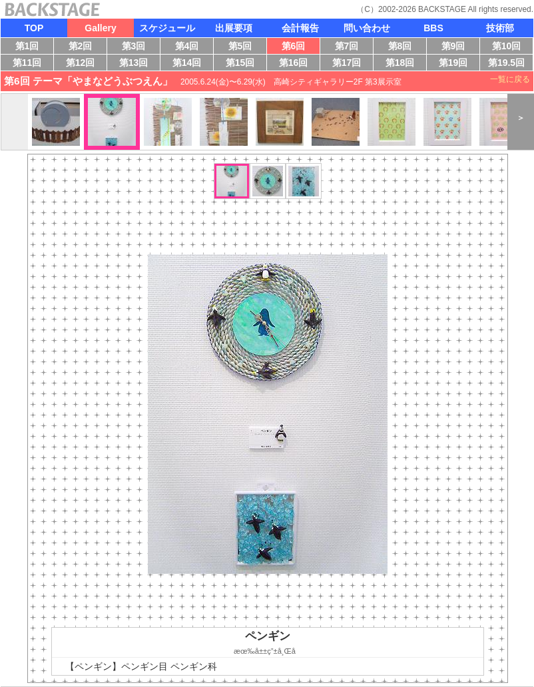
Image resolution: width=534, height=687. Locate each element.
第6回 (297, 47)
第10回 (504, 47)
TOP (34, 28)
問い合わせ (367, 28)
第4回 (190, 47)
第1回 (29, 47)
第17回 (348, 64)
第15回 (242, 64)
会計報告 (300, 28)
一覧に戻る (510, 79)
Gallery (100, 28)
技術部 (500, 28)
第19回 (450, 64)
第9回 (456, 47)
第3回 (137, 47)
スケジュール (167, 28)
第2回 (84, 47)
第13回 (137, 64)
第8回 (403, 47)
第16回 (297, 64)
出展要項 (233, 28)
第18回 (403, 64)
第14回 (190, 64)
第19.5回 (506, 64)
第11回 (25, 64)
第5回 (243, 47)
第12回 (81, 64)
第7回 (350, 47)
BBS (433, 28)
